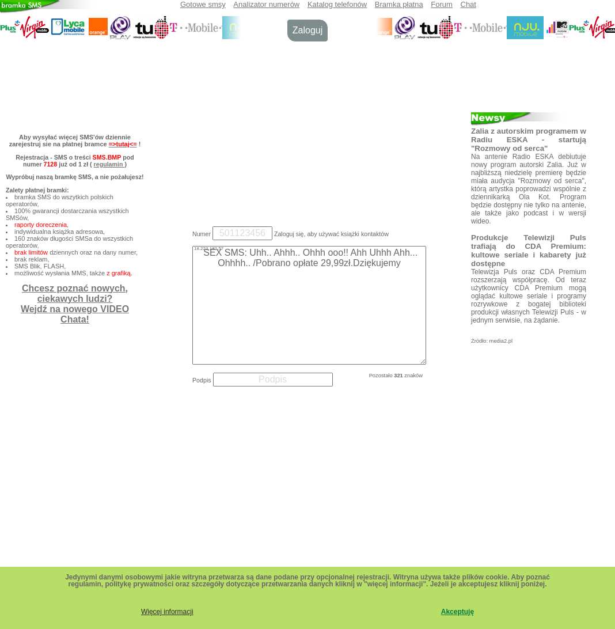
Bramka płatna (399, 4)
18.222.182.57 (208, 248)
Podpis (201, 380)
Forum (442, 4)
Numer (201, 233)
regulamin (109, 164)
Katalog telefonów (337, 4)
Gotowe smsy (203, 4)
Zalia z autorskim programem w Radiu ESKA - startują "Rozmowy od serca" (528, 140)
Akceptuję (457, 612)
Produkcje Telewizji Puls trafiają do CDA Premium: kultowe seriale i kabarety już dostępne (528, 250)
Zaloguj (307, 30)
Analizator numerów (266, 4)
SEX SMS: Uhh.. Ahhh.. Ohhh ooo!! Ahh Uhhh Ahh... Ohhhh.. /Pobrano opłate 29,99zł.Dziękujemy (309, 305)
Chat (468, 4)
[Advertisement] (307, 131)
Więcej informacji (167, 612)
